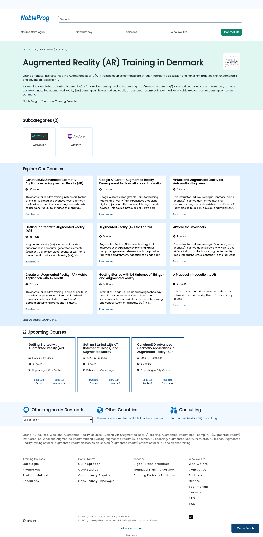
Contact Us (231, 32)
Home (27, 49)
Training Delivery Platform (154, 475)
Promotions (32, 470)
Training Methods (36, 475)
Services (132, 32)
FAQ (192, 498)
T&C (192, 504)
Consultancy (84, 32)
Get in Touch (245, 528)
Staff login (131, 535)
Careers (195, 492)
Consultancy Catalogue (96, 481)
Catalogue (31, 464)
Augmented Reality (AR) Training (50, 49)
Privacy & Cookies (131, 528)
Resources (31, 481)
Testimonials (199, 487)
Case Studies (88, 470)
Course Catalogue (33, 32)
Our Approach (89, 464)
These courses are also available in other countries (130, 418)
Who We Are (179, 32)
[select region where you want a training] (58, 420)
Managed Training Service (154, 470)
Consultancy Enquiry (94, 475)
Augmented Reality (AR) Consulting (193, 418)
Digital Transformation (151, 464)
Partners (196, 475)
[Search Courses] (150, 19)
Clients (194, 481)
